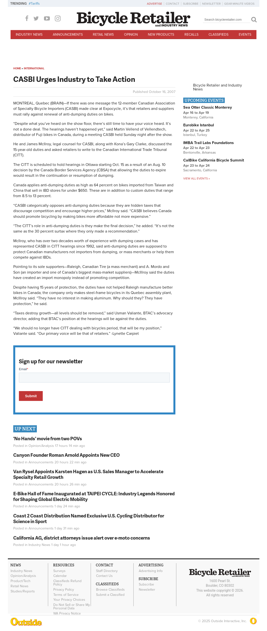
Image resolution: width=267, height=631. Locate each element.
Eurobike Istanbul (198, 125)
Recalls (191, 34)
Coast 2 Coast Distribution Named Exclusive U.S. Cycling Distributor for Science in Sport (88, 518)
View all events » (196, 178)
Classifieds (218, 34)
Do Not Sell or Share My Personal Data (71, 606)
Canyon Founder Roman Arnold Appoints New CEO (66, 455)
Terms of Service (66, 595)
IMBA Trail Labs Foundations (208, 142)
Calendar (60, 576)
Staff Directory (107, 571)
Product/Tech (20, 581)
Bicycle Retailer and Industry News (217, 87)
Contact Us (104, 576)
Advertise (154, 3)
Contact (172, 3)
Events (245, 34)
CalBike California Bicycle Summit (213, 160)
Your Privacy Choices (69, 600)
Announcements (68, 34)
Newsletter (211, 3)
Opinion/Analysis (41, 446)
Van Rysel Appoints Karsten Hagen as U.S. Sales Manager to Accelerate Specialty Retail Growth (88, 474)
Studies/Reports (23, 591)
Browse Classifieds (110, 590)
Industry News (29, 34)
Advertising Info (151, 571)
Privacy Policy (63, 590)
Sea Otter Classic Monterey (207, 107)
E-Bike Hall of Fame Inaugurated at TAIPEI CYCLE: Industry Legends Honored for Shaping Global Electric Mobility (94, 496)
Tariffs (35, 3)
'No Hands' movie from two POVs (47, 438)
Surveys (59, 571)
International (34, 68)
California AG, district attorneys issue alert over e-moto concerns (81, 537)
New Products (161, 34)
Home (17, 68)
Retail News (103, 34)
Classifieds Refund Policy (67, 583)
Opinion (131, 34)
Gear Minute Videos (239, 3)
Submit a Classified (110, 595)
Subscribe (190, 3)
